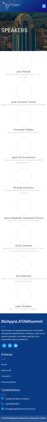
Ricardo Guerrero (23, 187)
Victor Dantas (23, 245)
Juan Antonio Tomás (23, 101)
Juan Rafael (23, 71)
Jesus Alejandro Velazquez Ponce (23, 217)
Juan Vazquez (23, 306)
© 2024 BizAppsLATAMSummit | (15, 418)
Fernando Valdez (24, 129)
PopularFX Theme (38, 418)
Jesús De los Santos (23, 157)
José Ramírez (23, 275)
